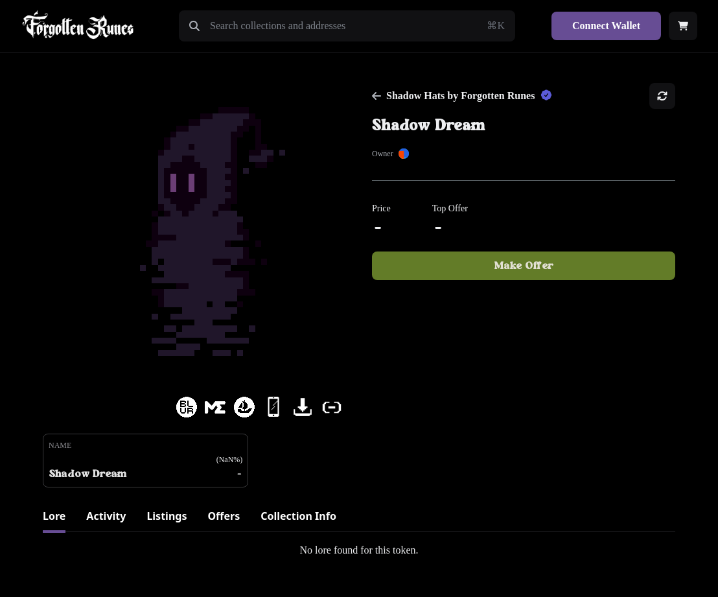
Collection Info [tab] (298, 516)
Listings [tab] (166, 516)
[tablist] (359, 520)
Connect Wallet (606, 25)
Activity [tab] (106, 516)
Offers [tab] (223, 516)
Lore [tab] (54, 516)
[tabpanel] (359, 550)
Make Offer (523, 266)
